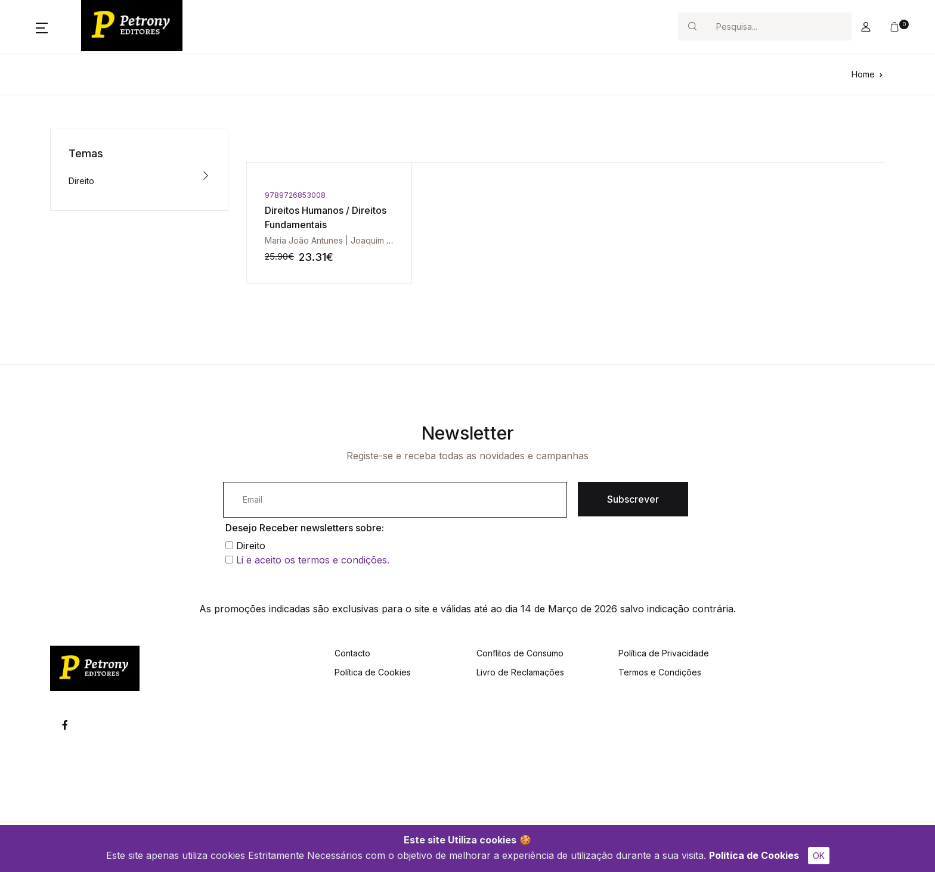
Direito (81, 181)
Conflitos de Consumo (520, 653)
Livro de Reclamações (520, 672)
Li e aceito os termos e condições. (312, 560)
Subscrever (633, 499)
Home (863, 74)
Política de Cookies (754, 855)
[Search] (779, 27)
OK (819, 856)
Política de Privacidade (663, 653)
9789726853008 (295, 195)
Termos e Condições (659, 672)
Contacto (352, 653)
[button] (42, 27)
